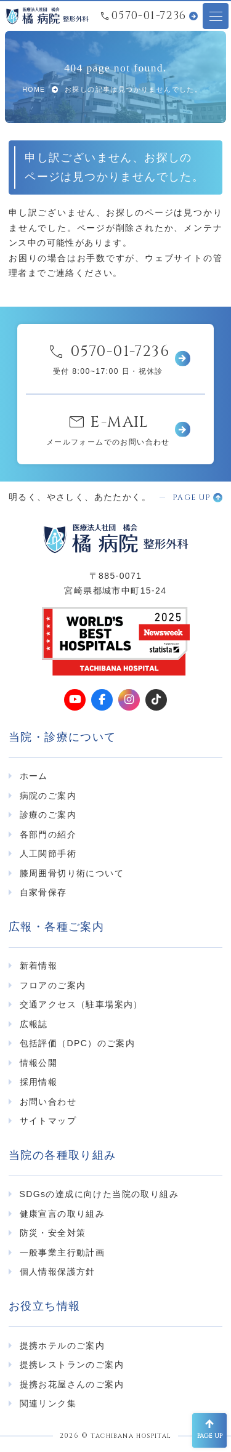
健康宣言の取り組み (62, 1214)
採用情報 (39, 1082)
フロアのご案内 (53, 985)
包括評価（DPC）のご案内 (78, 1043)
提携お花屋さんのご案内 (72, 1384)
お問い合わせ (48, 1102)
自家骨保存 (43, 892)
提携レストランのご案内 (72, 1364)
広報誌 (34, 1024)
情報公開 (39, 1063)
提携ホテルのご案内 (62, 1345)
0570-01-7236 (149, 16)
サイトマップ (48, 1121)
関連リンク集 (48, 1403)
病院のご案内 (48, 796)
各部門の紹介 (48, 834)
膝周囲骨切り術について (72, 873)
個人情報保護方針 (57, 1272)
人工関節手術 (48, 853)
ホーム (34, 776)
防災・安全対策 (53, 1233)
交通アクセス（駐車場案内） (81, 1004)
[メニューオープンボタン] (216, 16)
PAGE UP (191, 498)
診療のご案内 (48, 815)
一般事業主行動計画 (62, 1252)
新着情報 (39, 965)
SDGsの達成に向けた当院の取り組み (99, 1194)
